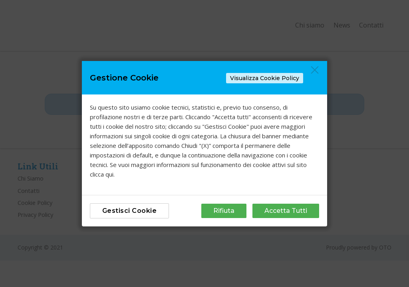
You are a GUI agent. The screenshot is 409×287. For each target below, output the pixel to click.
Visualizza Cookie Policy (264, 78)
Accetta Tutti (285, 210)
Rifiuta (223, 210)
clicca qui (101, 174)
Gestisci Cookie (129, 210)
